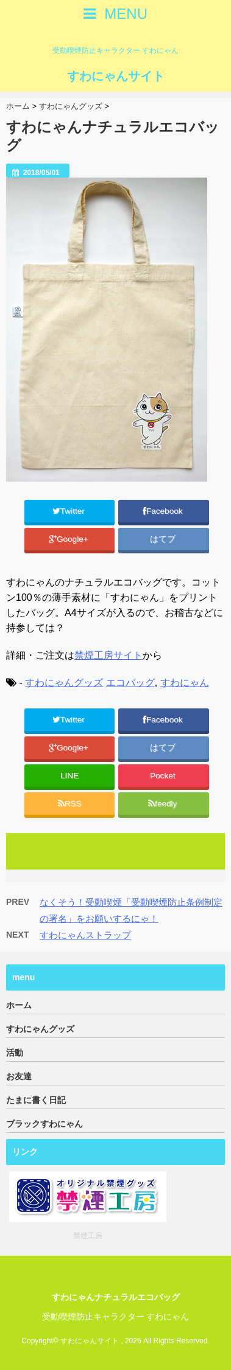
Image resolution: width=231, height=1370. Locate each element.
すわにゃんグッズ (64, 682)
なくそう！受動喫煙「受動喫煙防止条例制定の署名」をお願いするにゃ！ (131, 910)
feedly (163, 803)
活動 (14, 1052)
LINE (69, 775)
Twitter (69, 511)
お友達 (19, 1076)
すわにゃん (184, 682)
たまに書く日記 (36, 1100)
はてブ (164, 539)
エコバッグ (130, 682)
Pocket (163, 775)
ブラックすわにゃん (44, 1124)
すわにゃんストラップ (85, 935)
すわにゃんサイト (116, 76)
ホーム (19, 1005)
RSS (70, 803)
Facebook (164, 511)
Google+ (70, 539)
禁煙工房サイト (108, 655)
